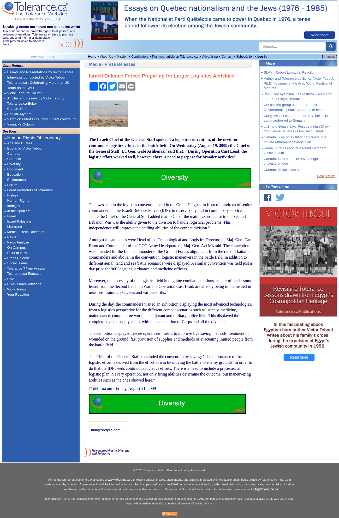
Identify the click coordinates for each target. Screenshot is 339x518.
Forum (12, 185)
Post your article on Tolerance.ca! (175, 56)
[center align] (330, 46)
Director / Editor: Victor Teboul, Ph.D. (38, 19)
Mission (122, 56)
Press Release (18, 258)
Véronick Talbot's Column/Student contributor (42, 119)
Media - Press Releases (25, 232)
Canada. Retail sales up (282, 170)
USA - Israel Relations (24, 284)
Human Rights (18, 201)
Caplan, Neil (16, 109)
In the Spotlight (19, 211)
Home (92, 56)
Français (329, 56)
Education (15, 174)
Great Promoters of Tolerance (30, 190)
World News (16, 289)
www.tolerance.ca (120, 479)
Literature (14, 227)
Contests (14, 159)
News (11, 237)
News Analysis (18, 242)
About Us (106, 56)
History (12, 195)
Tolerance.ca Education (25, 274)
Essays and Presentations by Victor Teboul (40, 72)
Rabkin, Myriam (19, 114)
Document (15, 169)
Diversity (14, 164)
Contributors (139, 56)
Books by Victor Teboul (25, 148)
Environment (17, 180)
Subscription (244, 56)
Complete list (326, 176)
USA (10, 279)
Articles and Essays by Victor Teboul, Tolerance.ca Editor (35, 100)
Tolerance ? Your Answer (26, 268)
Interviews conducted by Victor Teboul (36, 77)
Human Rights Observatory (34, 137)
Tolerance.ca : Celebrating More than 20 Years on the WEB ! (38, 85)
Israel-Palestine (19, 221)
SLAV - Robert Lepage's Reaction (290, 72)
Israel (11, 216)
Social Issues (17, 263)
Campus (13, 154)
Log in (262, 56)
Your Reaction (18, 294)
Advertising (210, 56)
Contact (227, 56)
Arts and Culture (19, 143)
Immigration (16, 206)
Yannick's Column (21, 124)
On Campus (16, 247)
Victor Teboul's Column (25, 93)
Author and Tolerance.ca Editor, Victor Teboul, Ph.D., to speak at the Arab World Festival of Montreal (299, 83)
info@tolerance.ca (265, 489)
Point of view (17, 253)
